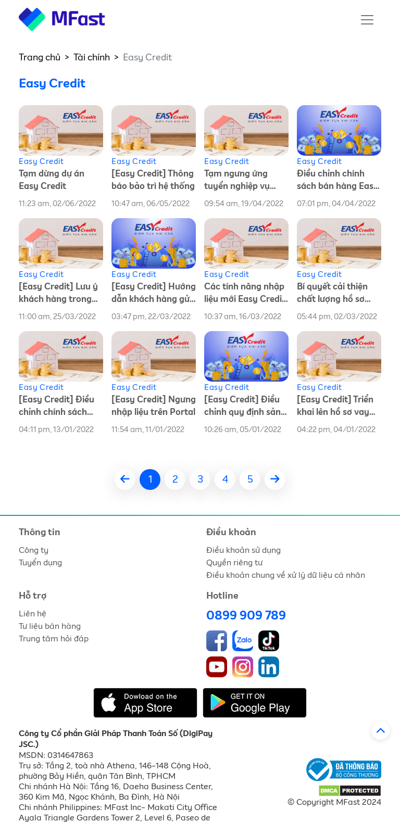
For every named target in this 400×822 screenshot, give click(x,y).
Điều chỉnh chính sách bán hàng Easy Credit (338, 181)
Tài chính (91, 57)
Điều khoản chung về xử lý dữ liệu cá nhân (285, 575)
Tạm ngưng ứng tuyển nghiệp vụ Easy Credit (237, 181)
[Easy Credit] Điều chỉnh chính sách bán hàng (56, 407)
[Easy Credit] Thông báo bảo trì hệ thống (153, 180)
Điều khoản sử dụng (243, 550)
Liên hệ (32, 614)
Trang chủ (39, 57)
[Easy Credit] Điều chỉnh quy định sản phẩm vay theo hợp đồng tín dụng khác (244, 407)
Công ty (33, 550)
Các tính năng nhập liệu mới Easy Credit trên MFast (244, 294)
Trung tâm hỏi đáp (54, 639)
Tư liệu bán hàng (50, 626)
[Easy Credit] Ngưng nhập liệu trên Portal (153, 406)
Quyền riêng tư (234, 563)
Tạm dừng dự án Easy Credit (51, 180)
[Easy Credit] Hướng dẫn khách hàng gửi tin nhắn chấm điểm (153, 294)
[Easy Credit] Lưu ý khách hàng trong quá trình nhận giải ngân (58, 294)
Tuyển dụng (40, 563)
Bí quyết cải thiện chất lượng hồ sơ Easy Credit (332, 294)
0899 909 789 (246, 616)
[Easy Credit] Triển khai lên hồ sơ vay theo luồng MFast (335, 407)
